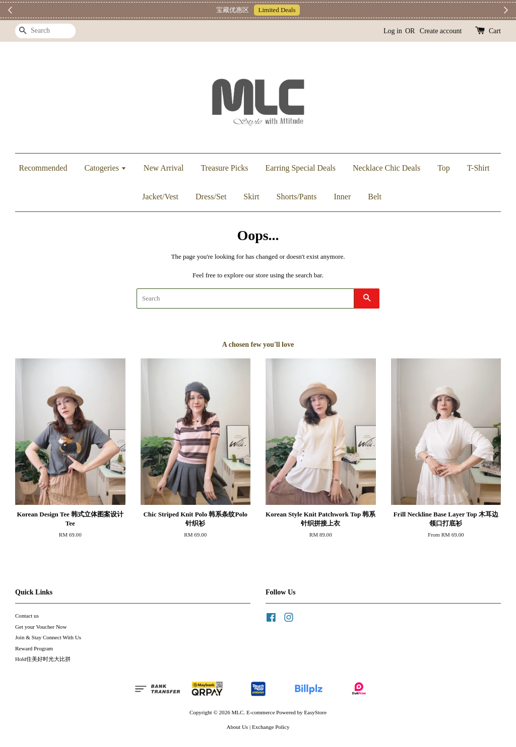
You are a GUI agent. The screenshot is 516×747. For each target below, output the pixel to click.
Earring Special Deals (300, 168)
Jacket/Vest (160, 196)
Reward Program (34, 648)
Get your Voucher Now (41, 627)
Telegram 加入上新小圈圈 (306, 10)
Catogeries (105, 168)
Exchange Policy (271, 727)
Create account (441, 31)
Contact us (27, 616)
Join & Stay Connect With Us (48, 637)
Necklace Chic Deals (386, 168)
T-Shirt (478, 168)
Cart (495, 31)
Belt (374, 196)
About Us (237, 727)
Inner (342, 196)
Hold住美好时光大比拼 (43, 659)
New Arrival (164, 168)
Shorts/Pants (296, 196)
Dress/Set (211, 196)
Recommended (43, 168)
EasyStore (315, 712)
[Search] (45, 31)
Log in (392, 31)
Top (443, 168)
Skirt (251, 196)
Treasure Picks (224, 168)
